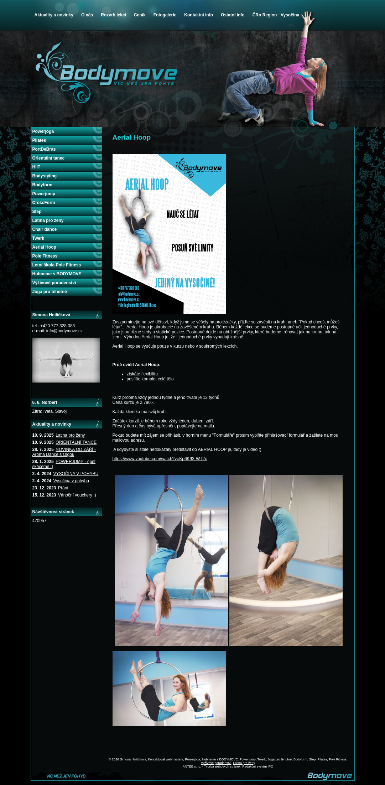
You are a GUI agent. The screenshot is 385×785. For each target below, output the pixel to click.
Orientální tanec (48, 158)
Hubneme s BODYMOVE (57, 273)
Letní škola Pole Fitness (56, 264)
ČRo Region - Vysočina (276, 14)
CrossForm (43, 202)
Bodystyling (44, 175)
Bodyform (42, 184)
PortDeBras (44, 149)
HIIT (36, 167)
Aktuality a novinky (54, 14)
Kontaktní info (198, 14)
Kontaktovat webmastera (165, 759)
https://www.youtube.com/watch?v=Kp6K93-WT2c (160, 458)
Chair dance (44, 229)
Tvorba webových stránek (222, 766)
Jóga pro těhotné (49, 291)
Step (37, 211)
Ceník (140, 14)
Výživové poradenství (54, 282)
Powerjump (44, 193)
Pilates (39, 140)
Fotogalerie (165, 14)
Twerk (38, 238)
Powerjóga (43, 131)
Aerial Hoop (44, 247)
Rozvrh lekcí (113, 14)
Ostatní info (233, 14)
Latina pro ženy (48, 220)
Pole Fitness (45, 256)
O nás (87, 14)
